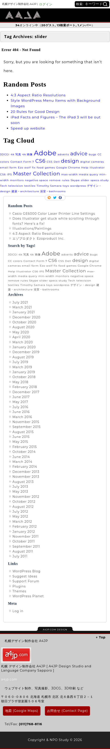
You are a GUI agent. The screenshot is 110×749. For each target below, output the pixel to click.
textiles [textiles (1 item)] (30, 185)
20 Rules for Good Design (35, 111)
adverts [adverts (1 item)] (63, 154)
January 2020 (24, 347)
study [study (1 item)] (104, 180)
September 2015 (26, 427)
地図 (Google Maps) (21, 711)
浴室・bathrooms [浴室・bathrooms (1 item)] (53, 191)
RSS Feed (49, 197)
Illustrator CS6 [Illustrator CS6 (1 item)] (27, 271)
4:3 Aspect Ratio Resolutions (38, 95)
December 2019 (26, 352)
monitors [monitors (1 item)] (17, 180)
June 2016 (21, 412)
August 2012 (23, 507)
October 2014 (24, 452)
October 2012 (23, 502)
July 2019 (20, 362)
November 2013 (25, 477)
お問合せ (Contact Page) (67, 711)
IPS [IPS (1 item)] (9, 174)
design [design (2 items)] (70, 161)
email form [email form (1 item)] (8, 167)
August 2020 (23, 327)
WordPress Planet (28, 596)
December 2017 (26, 392)
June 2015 (21, 437)
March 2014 (22, 462)
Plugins (19, 586)
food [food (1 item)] (40, 167)
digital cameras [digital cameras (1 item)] (92, 161)
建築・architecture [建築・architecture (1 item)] (25, 191)
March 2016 (22, 417)
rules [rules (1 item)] (65, 180)
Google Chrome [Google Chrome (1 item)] (68, 167)
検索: (80, 4)
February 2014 (24, 467)
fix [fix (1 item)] (34, 167)
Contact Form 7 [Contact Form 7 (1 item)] (22, 161)
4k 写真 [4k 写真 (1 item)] (16, 154)
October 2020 (24, 322)
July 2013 (20, 487)
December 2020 (26, 317)
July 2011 (20, 556)
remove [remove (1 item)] (55, 180)
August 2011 (22, 551)
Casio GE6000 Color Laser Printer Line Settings (53, 214)
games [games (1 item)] (50, 167)
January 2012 (23, 532)
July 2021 (20, 302)
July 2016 (20, 407)
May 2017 (20, 402)
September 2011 (26, 547)
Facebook (60, 197)
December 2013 (25, 472)
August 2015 (23, 432)
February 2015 (24, 447)
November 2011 (25, 536)
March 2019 (22, 367)
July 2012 (20, 512)
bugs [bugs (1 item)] (92, 154)
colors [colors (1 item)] (4, 161)
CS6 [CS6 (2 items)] (40, 161)
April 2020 (21, 337)
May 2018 (20, 382)
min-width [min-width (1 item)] (46, 276)
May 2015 (20, 442)
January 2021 (23, 312)
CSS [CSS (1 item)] (49, 161)
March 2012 (22, 522)
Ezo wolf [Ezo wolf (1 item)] (24, 167)
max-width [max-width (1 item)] (69, 174)
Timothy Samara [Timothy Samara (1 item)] (49, 185)
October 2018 (24, 377)
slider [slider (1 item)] (85, 180)
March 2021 (22, 307)
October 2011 (23, 541)
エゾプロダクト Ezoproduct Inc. (38, 239)
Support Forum (25, 581)
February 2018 (24, 387)
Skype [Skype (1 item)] (75, 180)
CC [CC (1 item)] (100, 154)
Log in (17, 611)
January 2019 (23, 372)
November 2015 (25, 422)
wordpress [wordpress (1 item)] (78, 185)
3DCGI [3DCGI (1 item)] (5, 154)
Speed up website (28, 128)
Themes (19, 591)
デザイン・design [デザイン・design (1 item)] (82, 285)
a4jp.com (9, 679)
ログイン (45, 4)
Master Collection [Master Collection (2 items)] (36, 173)
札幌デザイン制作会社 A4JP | (20, 4)
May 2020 (20, 332)
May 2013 (20, 492)
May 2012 (20, 516)
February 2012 (24, 526)
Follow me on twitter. (55, 197)
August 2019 (23, 357)
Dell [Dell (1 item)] (57, 161)
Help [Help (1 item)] (84, 167)
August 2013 (23, 482)
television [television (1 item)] (15, 185)
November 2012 (25, 497)
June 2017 (21, 397)
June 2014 (21, 457)
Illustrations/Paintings (32, 229)
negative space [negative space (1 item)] (36, 180)
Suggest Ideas (24, 576)
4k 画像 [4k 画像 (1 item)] (27, 154)
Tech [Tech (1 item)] (3, 185)
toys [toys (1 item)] (66, 185)
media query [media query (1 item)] (88, 174)
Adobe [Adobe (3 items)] (45, 153)
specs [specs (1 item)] (95, 180)
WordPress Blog (26, 571)
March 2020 (22, 342)
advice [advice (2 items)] (79, 153)
